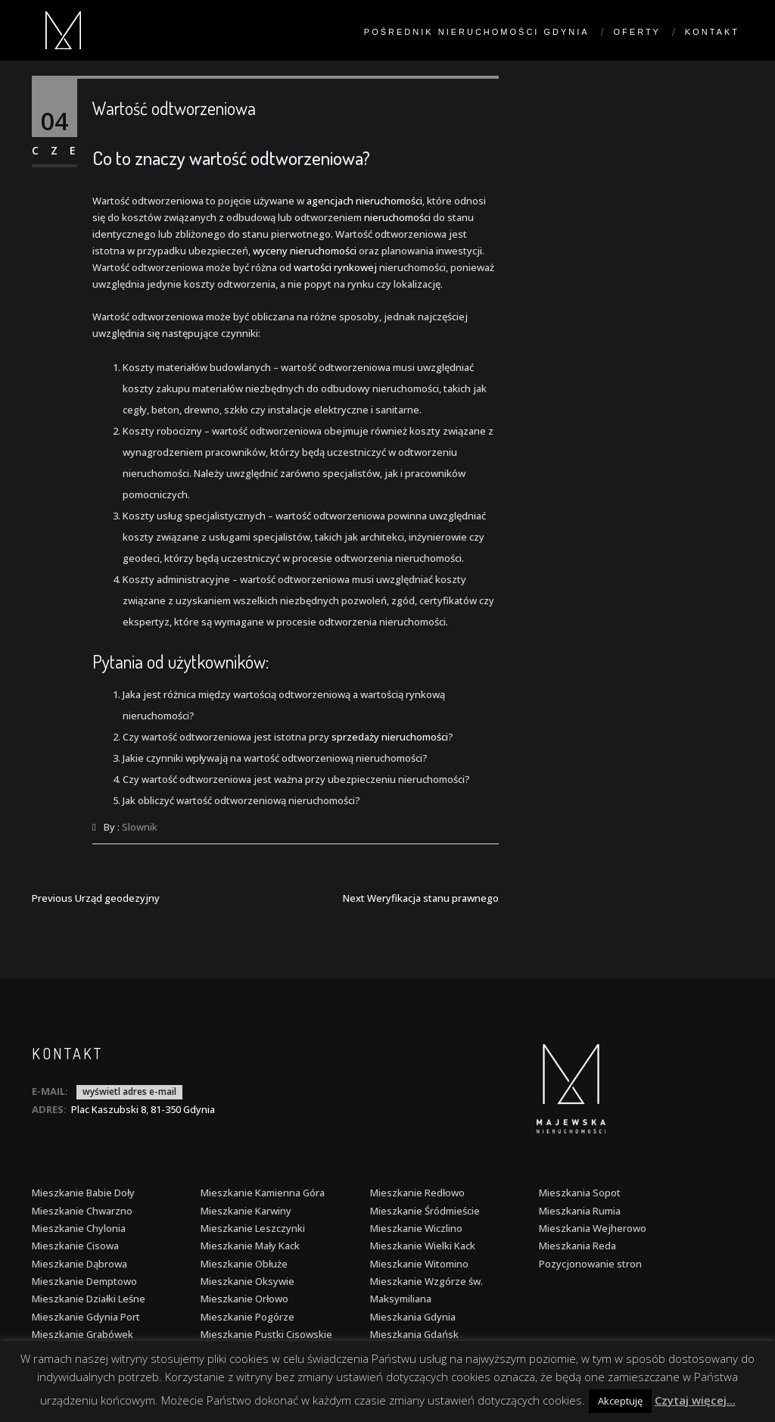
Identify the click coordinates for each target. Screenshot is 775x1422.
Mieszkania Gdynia (413, 1317)
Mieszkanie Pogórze (247, 1317)
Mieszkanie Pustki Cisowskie (266, 1334)
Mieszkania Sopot (580, 1192)
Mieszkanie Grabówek (82, 1334)
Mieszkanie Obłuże (244, 1264)
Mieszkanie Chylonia (79, 1228)
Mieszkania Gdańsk (414, 1334)
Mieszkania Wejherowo (592, 1228)
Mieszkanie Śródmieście (425, 1211)
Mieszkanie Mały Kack (250, 1245)
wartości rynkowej (335, 267)
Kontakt (712, 31)
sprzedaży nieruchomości (389, 737)
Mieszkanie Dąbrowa (79, 1264)
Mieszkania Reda (577, 1245)
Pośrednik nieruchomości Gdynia (477, 31)
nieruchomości (397, 217)
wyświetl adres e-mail (129, 1091)
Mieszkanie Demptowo (84, 1281)
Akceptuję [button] (620, 1401)
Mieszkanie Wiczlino (416, 1228)
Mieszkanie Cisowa (75, 1245)
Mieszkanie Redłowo (417, 1192)
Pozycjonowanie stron (590, 1264)
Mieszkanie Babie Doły (83, 1192)
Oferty (637, 31)
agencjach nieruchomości (364, 200)
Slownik (139, 827)
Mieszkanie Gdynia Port (86, 1317)
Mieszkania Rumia (580, 1211)
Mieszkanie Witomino (419, 1264)
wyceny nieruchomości (304, 250)
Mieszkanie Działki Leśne (88, 1298)
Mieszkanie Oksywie (247, 1281)
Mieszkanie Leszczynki (253, 1228)
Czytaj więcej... (695, 1400)
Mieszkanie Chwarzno (82, 1211)
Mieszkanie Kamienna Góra (263, 1192)
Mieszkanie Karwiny (246, 1211)
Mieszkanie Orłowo (244, 1298)
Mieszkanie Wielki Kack (422, 1245)
